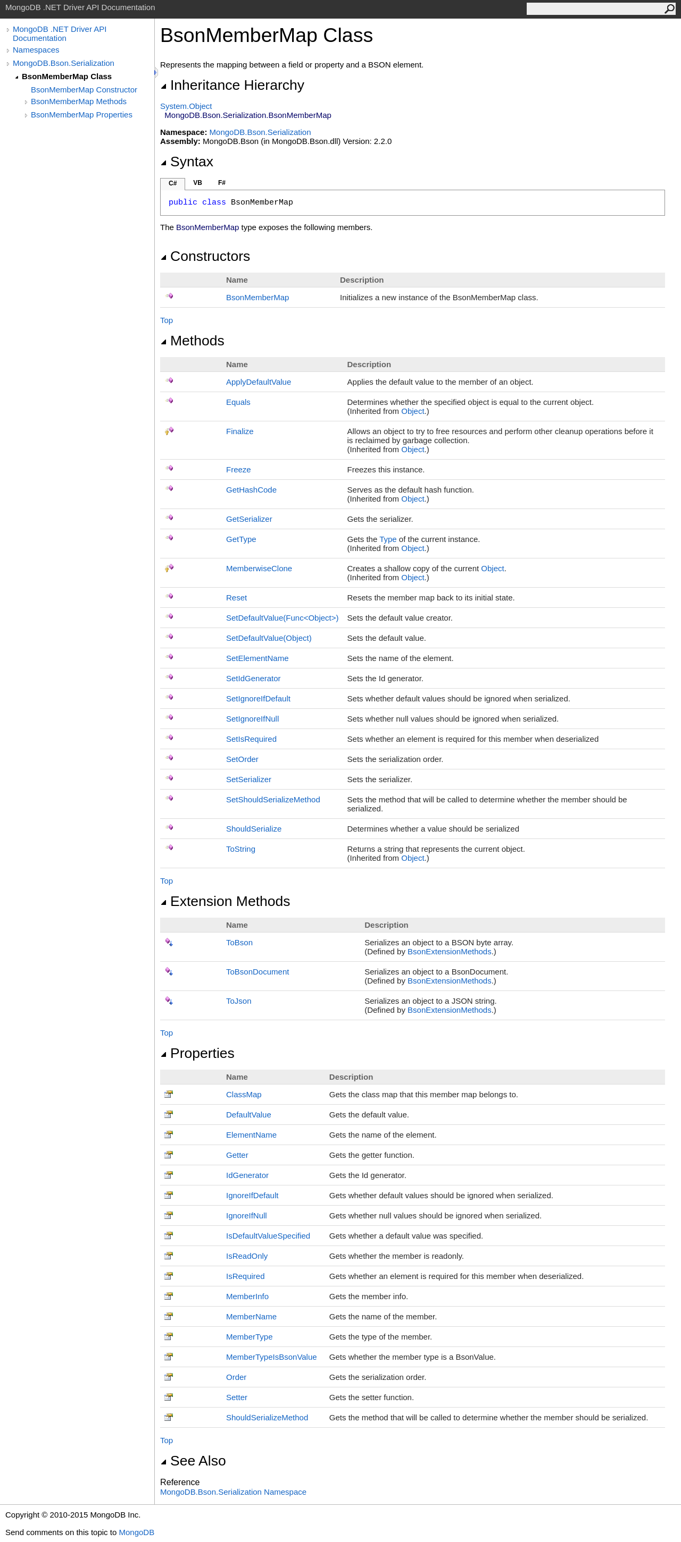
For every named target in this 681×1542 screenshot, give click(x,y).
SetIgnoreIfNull (252, 718)
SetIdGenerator (253, 678)
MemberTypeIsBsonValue (271, 1356)
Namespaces (36, 49)
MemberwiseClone (259, 568)
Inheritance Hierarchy (232, 85)
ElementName (251, 1134)
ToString (240, 848)
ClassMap (244, 1094)
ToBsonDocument (257, 971)
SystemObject (186, 106)
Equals (238, 401)
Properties (197, 1053)
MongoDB (136, 1532)
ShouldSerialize (253, 828)
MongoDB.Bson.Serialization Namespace (233, 1491)
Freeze (238, 469)
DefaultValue (248, 1114)
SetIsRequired (251, 738)
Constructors (205, 256)
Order (236, 1377)
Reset (236, 597)
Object (412, 411)
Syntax (186, 162)
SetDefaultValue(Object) (269, 637)
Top (166, 320)
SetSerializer (248, 779)
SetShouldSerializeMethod (273, 799)
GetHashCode (251, 489)
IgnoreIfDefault (252, 1195)
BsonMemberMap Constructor (84, 89)
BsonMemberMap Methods (79, 101)
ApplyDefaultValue (258, 381)
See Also (193, 1461)
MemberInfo (247, 1296)
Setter (236, 1397)
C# (173, 183)
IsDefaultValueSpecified (268, 1235)
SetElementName (257, 658)
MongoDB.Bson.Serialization (63, 62)
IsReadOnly (247, 1255)
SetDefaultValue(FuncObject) (282, 617)
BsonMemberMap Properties (81, 114)
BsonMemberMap (257, 297)
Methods (192, 341)
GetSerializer (249, 518)
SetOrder (242, 759)
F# (222, 183)
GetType (241, 539)
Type (388, 539)
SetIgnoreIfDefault (258, 698)
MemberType (249, 1336)
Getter (237, 1154)
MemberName (251, 1316)
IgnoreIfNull (246, 1215)
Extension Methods (225, 901)
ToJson (239, 1000)
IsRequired (245, 1276)
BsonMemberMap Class (67, 76)
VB (197, 183)
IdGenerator (247, 1175)
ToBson (239, 942)
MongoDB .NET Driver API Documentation (59, 33)
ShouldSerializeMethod (267, 1417)
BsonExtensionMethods (450, 951)
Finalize (240, 431)
